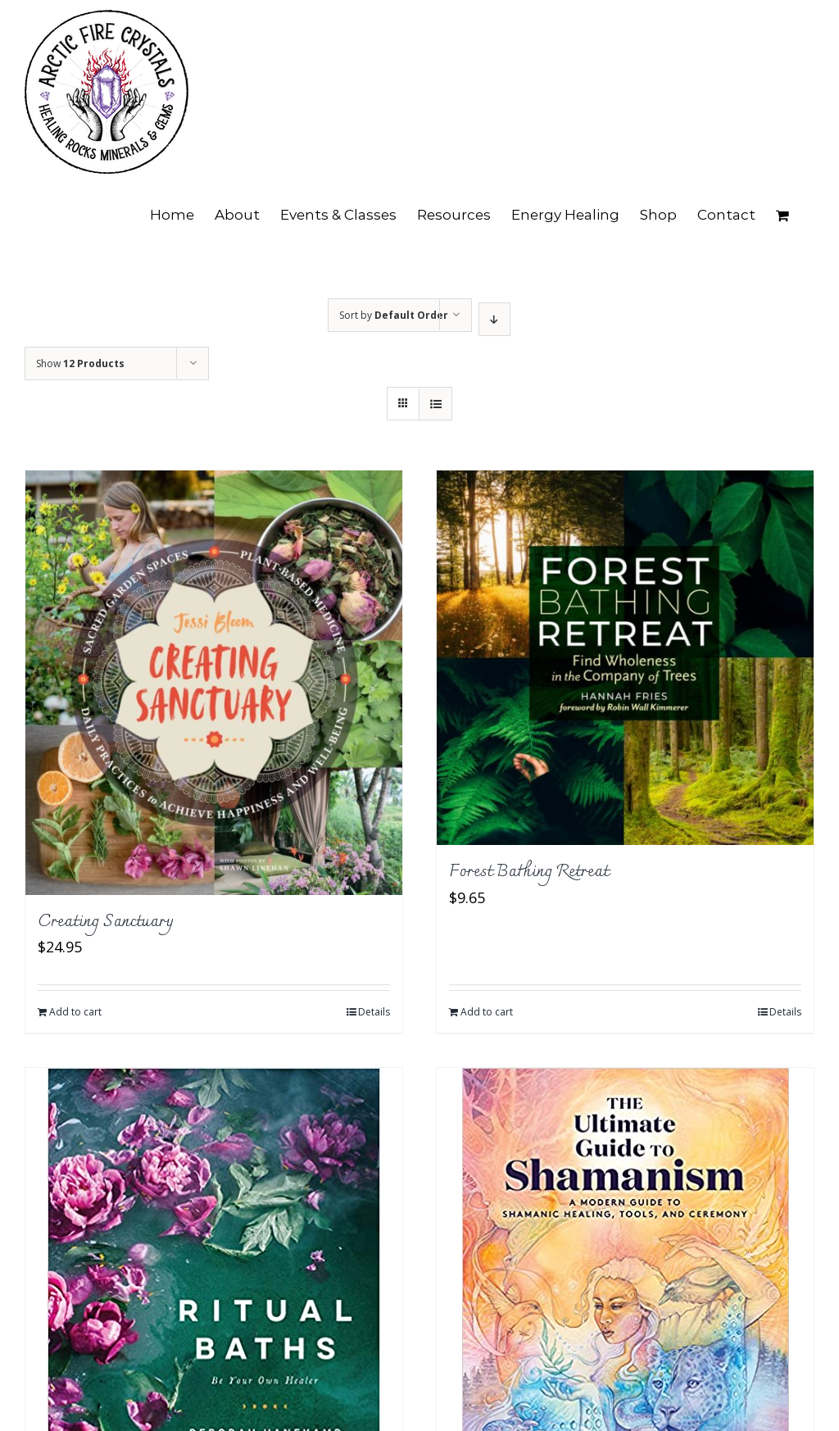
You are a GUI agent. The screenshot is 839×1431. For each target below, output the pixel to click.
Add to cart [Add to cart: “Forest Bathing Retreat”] (486, 1012)
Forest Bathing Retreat (529, 872)
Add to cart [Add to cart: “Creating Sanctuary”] (75, 1012)
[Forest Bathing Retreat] (625, 657)
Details (374, 1012)
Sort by (393, 315)
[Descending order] (494, 319)
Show (80, 363)
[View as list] (435, 404)
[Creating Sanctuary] (213, 682)
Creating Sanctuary (106, 922)
